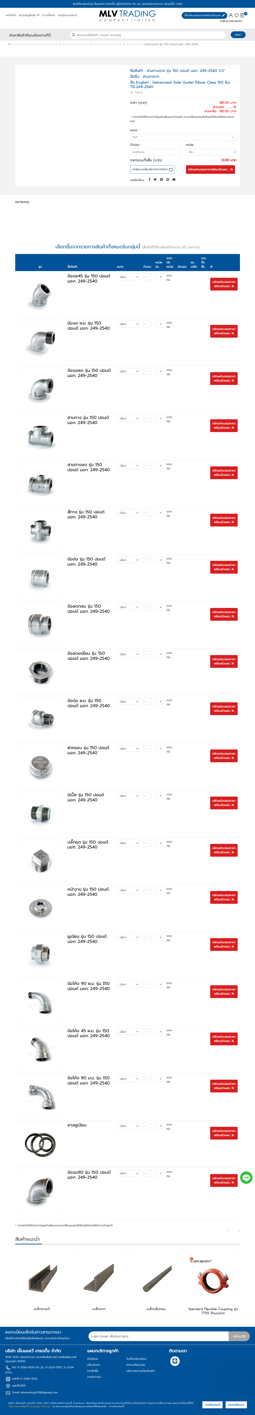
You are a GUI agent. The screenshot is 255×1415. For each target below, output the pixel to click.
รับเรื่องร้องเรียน (136, 1359)
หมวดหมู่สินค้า (29, 15)
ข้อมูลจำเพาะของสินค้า (63, 213)
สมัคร (239, 1336)
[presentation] (227, 1231)
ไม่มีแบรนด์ (133, 44)
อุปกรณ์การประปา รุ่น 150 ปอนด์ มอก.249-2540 (92, 44)
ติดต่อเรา (92, 1359)
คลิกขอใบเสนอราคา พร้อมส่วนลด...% (224, 284)
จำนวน (134, 144)
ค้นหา (238, 35)
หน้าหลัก (11, 15)
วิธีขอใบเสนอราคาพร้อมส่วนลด (204, 15)
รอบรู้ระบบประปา (67, 15)
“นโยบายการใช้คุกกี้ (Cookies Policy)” (29, 1406)
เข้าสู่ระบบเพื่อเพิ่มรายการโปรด (152, 169)
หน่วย (190, 144)
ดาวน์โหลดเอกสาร (99, 213)
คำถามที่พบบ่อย (135, 1365)
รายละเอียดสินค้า (30, 213)
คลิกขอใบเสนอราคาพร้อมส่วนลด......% (210, 169)
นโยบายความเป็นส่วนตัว (140, 1371)
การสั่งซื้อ (92, 1371)
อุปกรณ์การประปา (47, 44)
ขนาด (133, 130)
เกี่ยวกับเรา (93, 1365)
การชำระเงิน (94, 1377)
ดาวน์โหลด (48, 15)
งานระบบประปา (24, 44)
